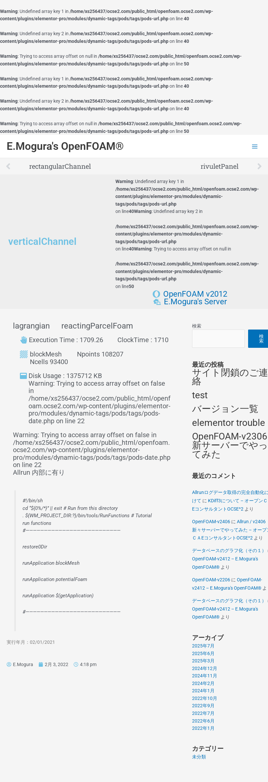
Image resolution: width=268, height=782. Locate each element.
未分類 (199, 756)
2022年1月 (203, 728)
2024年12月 (204, 668)
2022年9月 (203, 705)
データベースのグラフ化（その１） (229, 550)
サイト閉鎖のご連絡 (230, 377)
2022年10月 (204, 698)
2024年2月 (203, 683)
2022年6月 (203, 721)
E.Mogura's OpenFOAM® (65, 146)
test (200, 395)
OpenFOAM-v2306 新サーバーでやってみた (230, 445)
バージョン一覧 (225, 408)
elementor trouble (228, 422)
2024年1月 (203, 690)
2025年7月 (203, 645)
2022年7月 (203, 713)
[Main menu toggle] (255, 146)
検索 (196, 326)
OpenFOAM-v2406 (211, 521)
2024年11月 (204, 675)
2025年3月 (203, 660)
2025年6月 (203, 653)
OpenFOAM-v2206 (211, 579)
